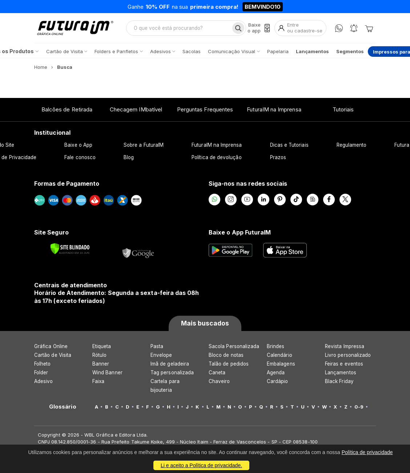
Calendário (279, 355)
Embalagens (281, 364)
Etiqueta (101, 346)
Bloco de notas (226, 355)
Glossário (62, 406)
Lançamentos (340, 372)
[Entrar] (300, 28)
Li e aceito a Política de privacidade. (201, 465)
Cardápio (277, 381)
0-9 (358, 407)
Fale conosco (80, 157)
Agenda (276, 372)
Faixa (98, 381)
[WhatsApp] (339, 28)
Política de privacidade (367, 452)
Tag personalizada (172, 372)
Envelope (161, 355)
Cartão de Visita (52, 355)
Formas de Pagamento (66, 183)
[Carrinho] (369, 28)
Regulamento (352, 145)
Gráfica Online (51, 346)
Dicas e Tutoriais (289, 145)
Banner (100, 364)
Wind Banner (107, 372)
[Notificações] (354, 28)
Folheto (42, 364)
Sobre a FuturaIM (144, 145)
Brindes (275, 346)
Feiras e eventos (344, 364)
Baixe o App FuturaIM (240, 232)
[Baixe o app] (258, 27)
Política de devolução (216, 157)
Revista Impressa (344, 346)
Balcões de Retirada (66, 109)
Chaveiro (219, 381)
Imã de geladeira (169, 364)
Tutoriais (343, 109)
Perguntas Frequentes (205, 109)
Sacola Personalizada (234, 346)
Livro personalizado (348, 355)
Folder (41, 372)
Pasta (156, 346)
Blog (129, 157)
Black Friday (339, 381)
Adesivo (43, 381)
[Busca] (238, 28)
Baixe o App (78, 145)
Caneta (217, 372)
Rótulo (99, 355)
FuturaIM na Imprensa (274, 109)
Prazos (278, 157)
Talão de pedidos (229, 364)
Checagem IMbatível (136, 109)
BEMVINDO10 (263, 6)
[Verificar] (70, 249)
